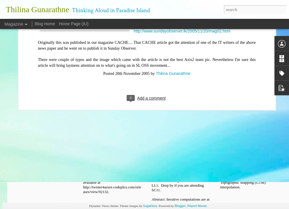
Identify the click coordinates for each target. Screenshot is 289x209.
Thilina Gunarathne (173, 30)
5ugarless (150, 206)
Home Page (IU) (73, 23)
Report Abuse (197, 206)
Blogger (180, 206)
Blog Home (45, 23)
